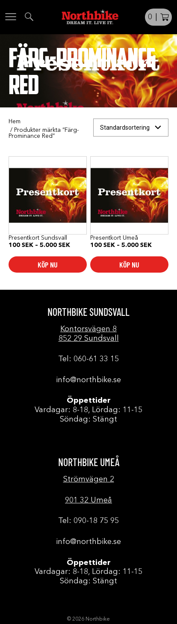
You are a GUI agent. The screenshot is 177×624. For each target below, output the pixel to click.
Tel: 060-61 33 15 (88, 359)
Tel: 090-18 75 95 (88, 521)
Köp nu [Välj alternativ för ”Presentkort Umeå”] (129, 264)
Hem (15, 122)
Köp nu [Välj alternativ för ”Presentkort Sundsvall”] (48, 264)
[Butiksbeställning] (130, 128)
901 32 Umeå (88, 500)
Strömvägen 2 (88, 479)
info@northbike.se (88, 380)
